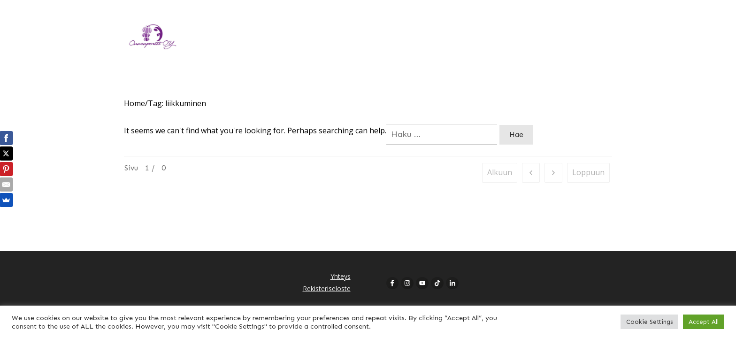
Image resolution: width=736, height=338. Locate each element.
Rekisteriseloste (327, 288)
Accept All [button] (704, 321)
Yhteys (340, 276)
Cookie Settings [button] (649, 321)
